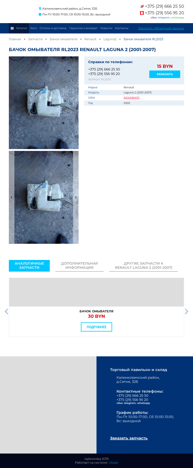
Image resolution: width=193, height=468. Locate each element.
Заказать (165, 74)
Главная (15, 39)
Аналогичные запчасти (29, 265)
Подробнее (96, 327)
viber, (154, 17)
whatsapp (177, 17)
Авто (33, 28)
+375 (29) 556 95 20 (164, 13)
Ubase (113, 462)
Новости (106, 28)
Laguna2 (109, 39)
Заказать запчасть (129, 438)
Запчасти (35, 39)
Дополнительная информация (79, 265)
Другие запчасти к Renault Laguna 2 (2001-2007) (143, 265)
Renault (90, 39)
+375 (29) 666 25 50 (164, 6)
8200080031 (131, 97)
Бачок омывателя (63, 39)
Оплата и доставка (53, 28)
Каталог (22, 28)
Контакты (121, 28)
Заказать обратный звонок (161, 28)
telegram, (164, 17)
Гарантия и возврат (83, 28)
